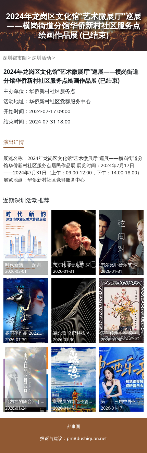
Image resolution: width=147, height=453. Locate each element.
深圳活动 (41, 57)
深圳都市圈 (15, 57)
